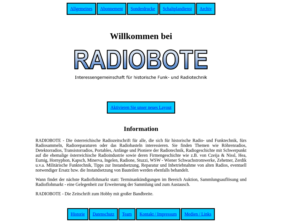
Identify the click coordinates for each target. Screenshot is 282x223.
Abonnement (111, 8)
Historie (78, 214)
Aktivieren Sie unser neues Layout (140, 107)
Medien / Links (198, 214)
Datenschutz (103, 214)
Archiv (206, 8)
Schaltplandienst (177, 8)
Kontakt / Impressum (158, 214)
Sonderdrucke (143, 8)
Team (127, 214)
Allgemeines (81, 8)
